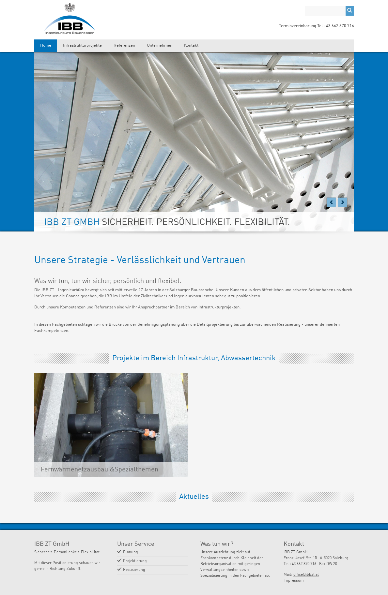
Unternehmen (159, 45)
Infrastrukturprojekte (82, 45)
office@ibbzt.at (306, 575)
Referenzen (124, 45)
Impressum (294, 581)
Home (45, 45)
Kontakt (191, 45)
